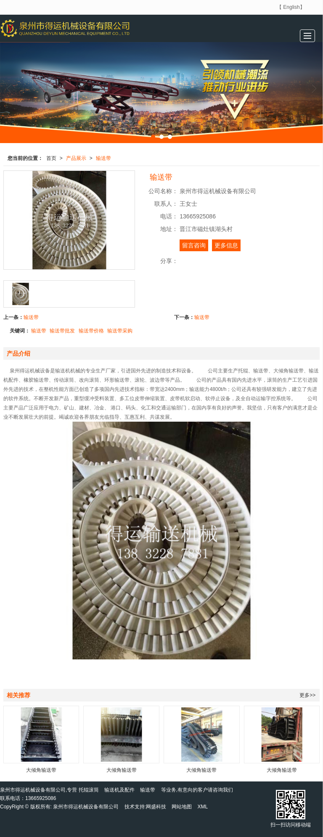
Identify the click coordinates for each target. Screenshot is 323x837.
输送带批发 (62, 331)
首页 (51, 158)
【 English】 (291, 7)
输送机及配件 (119, 790)
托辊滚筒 (89, 790)
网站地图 (182, 807)
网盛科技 (156, 807)
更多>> (307, 695)
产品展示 (76, 158)
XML (203, 807)
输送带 (103, 158)
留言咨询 (194, 245)
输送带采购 (119, 331)
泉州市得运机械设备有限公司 (86, 807)
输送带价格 (91, 331)
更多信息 (226, 245)
